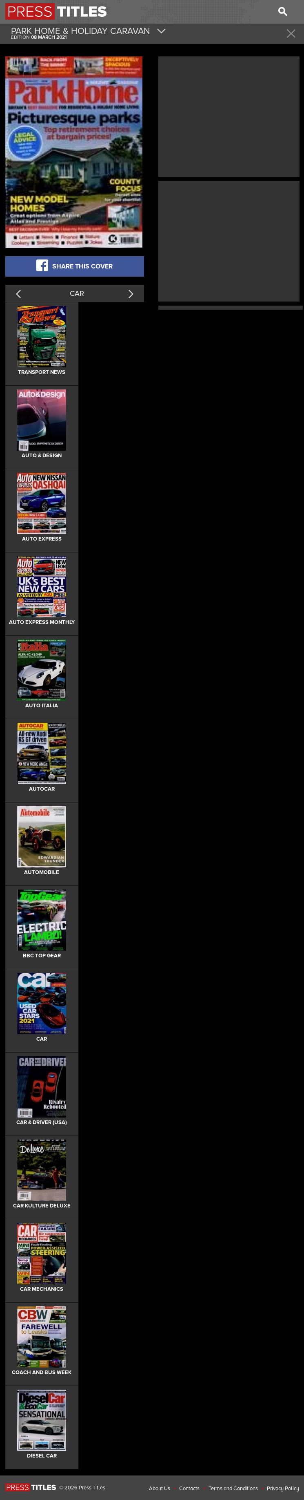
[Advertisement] (228, 115)
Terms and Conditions (233, 1488)
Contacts (189, 1488)
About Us (159, 1488)
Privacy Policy (283, 1488)
